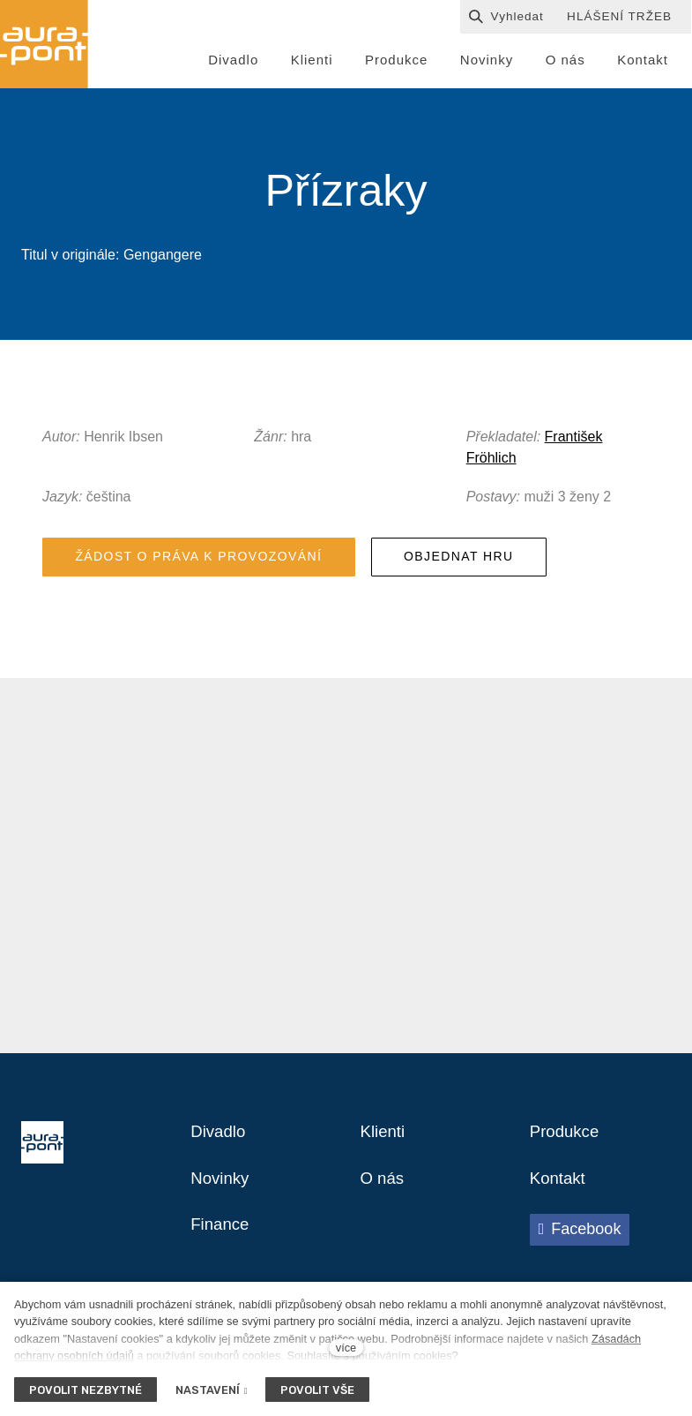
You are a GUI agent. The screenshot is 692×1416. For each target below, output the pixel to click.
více (346, 1347)
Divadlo (219, 1165)
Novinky (221, 1213)
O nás (384, 1213)
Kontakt (560, 1213)
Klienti (384, 1165)
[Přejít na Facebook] (580, 1265)
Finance (221, 1260)
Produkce (567, 1165)
